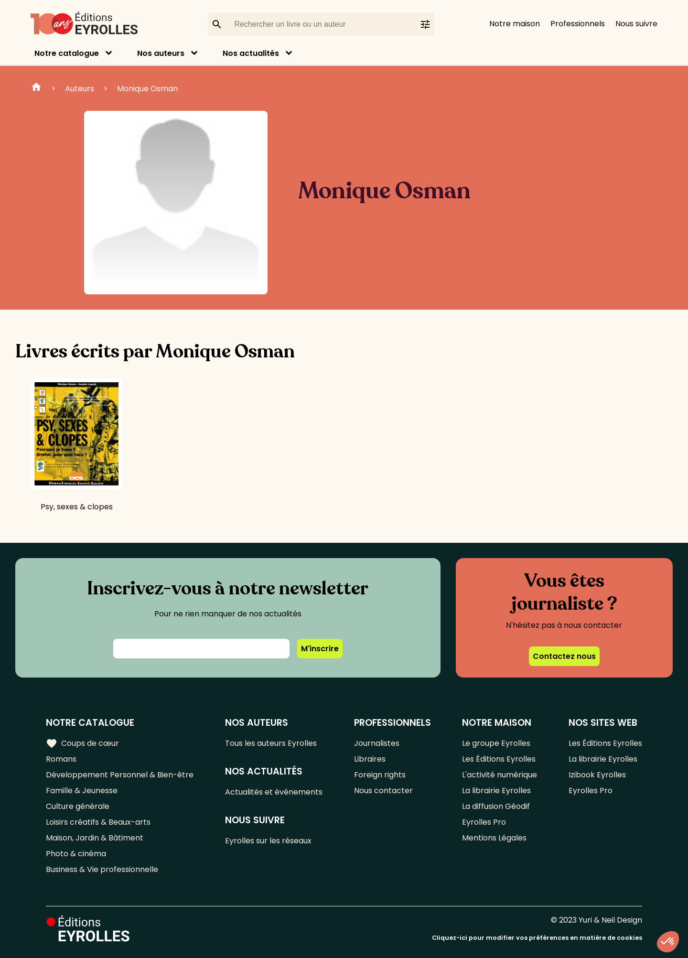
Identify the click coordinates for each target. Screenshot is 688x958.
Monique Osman (147, 88)
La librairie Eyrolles (496, 790)
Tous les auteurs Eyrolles (271, 743)
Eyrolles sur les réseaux (268, 840)
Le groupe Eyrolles (496, 743)
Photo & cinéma (76, 853)
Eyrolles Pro (484, 822)
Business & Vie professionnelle (102, 869)
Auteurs (79, 88)
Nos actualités (251, 53)
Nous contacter (383, 790)
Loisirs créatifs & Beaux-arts (98, 822)
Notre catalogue (66, 53)
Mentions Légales (494, 837)
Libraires (370, 758)
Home (36, 88)
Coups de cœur (82, 743)
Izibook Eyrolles (597, 774)
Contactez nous (564, 656)
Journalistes (376, 743)
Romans (61, 758)
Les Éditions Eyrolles (499, 758)
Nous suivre (636, 23)
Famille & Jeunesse (82, 790)
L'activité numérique (499, 774)
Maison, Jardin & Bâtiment (94, 837)
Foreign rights (380, 774)
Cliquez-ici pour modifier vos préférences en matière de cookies (537, 938)
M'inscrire (320, 648)
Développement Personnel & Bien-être (120, 774)
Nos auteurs (160, 53)
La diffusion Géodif (496, 806)
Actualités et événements (273, 791)
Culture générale (77, 806)
